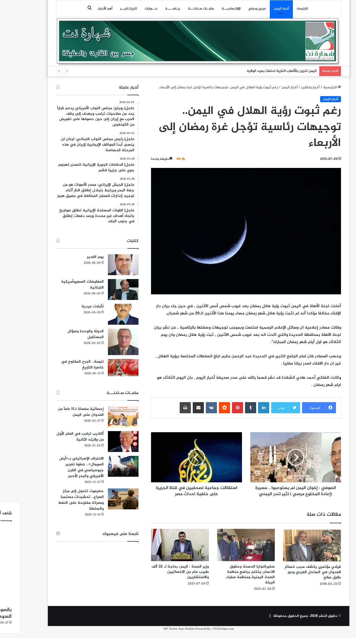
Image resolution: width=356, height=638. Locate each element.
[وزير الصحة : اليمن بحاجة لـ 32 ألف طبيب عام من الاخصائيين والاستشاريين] (159, 551)
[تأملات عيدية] (102, 314)
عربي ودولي (236, 8)
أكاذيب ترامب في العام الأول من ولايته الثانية (59, 437)
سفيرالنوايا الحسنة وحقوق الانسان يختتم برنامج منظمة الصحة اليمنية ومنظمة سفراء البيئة (230, 580)
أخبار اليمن (260, 8)
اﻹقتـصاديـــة (210, 8)
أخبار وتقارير (290, 87)
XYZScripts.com (202, 635)
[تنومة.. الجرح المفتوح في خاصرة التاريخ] (102, 367)
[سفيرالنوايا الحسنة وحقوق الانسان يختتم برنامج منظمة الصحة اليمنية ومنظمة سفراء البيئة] (225, 551)
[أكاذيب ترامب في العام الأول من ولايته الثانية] (102, 441)
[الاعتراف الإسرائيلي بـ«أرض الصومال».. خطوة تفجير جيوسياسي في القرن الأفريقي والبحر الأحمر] (102, 466)
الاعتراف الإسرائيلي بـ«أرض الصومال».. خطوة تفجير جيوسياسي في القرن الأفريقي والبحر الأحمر (61, 467)
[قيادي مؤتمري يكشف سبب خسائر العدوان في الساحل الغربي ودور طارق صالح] (291, 551)
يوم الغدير (74, 257)
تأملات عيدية (72, 306)
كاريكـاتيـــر (108, 8)
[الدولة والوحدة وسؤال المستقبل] (102, 342)
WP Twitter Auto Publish (158, 635)
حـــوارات (130, 8)
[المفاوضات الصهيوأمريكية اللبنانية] (102, 289)
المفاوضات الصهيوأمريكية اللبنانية (62, 284)
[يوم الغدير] (102, 264)
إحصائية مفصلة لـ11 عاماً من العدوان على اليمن (60, 412)
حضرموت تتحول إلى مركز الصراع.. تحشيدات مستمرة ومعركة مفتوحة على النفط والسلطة (60, 500)
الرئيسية (311, 87)
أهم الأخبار (84, 8)
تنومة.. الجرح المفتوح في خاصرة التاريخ (62, 364)
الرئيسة (281, 8)
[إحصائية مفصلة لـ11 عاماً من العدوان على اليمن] (102, 416)
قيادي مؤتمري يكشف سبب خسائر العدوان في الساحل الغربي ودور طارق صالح (292, 578)
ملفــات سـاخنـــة (180, 8)
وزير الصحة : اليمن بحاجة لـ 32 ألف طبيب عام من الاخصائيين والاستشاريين (159, 577)
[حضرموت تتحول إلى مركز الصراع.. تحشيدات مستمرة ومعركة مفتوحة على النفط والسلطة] (102, 498)
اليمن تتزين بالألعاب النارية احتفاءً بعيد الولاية (261, 71)
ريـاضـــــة (152, 8)
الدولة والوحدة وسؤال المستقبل (65, 334)
